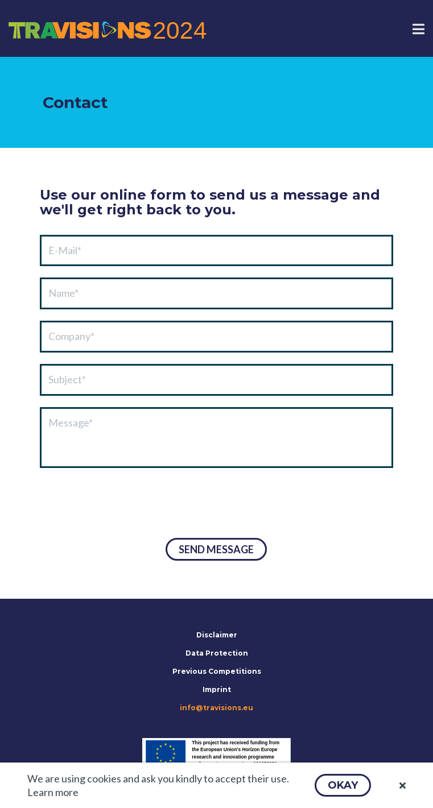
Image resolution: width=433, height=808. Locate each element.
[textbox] (216, 251)
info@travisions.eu (216, 707)
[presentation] (126, 504)
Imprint (217, 689)
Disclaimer (216, 635)
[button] (343, 785)
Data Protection (216, 653)
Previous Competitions (216, 671)
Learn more (53, 792)
